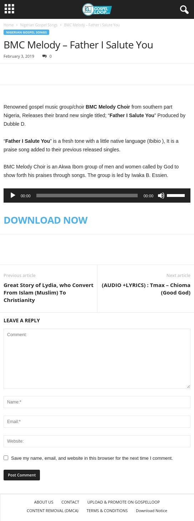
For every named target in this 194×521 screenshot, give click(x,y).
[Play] (12, 195)
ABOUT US (43, 502)
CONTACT (70, 502)
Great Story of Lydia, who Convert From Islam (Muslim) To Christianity (48, 292)
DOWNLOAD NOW (45, 219)
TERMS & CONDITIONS (107, 510)
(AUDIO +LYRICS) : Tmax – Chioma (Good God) (146, 288)
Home (9, 24)
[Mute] (161, 195)
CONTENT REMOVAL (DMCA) (52, 510)
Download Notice (151, 510)
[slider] (87, 195)
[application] (97, 195)
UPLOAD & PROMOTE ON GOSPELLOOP (123, 502)
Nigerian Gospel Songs (38, 24)
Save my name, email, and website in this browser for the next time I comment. (92, 458)
